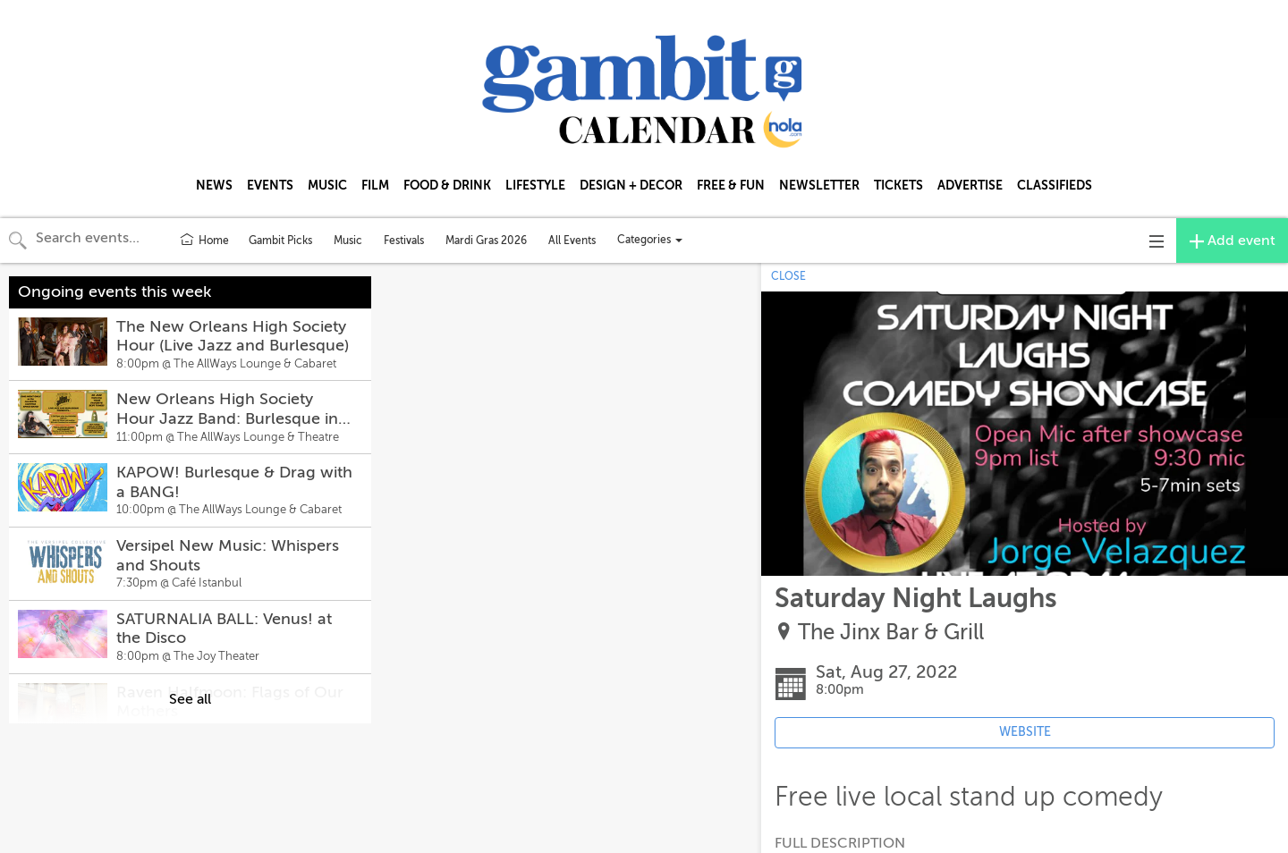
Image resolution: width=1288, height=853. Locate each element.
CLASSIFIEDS (1054, 185)
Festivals (404, 240)
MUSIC (327, 185)
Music (348, 240)
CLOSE (788, 276)
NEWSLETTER (819, 185)
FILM (375, 185)
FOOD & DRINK (447, 185)
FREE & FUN (731, 185)
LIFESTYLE (535, 185)
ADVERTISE (970, 185)
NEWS (214, 185)
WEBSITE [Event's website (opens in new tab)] (1025, 732)
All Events (572, 240)
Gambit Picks (280, 240)
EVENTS (270, 185)
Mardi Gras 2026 (486, 240)
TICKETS (898, 185)
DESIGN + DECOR (631, 185)
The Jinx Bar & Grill (891, 633)
